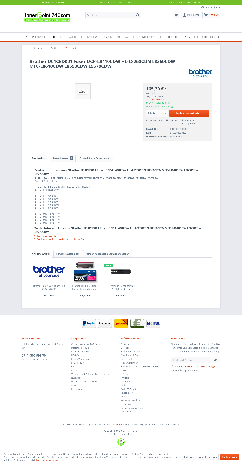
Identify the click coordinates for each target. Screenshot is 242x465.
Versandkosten (117, 424)
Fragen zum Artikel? (46, 235)
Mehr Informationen (47, 460)
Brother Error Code (131, 351)
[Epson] (186, 37)
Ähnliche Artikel (41, 253)
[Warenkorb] (211, 15)
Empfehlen (188, 123)
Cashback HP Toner (131, 355)
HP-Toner (126, 373)
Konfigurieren (229, 457)
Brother (125, 347)
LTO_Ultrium (77, 362)
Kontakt (75, 370)
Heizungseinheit (129, 362)
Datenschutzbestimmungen (201, 366)
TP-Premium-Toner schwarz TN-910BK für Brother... (121, 287)
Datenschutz (127, 411)
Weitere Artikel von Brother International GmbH (61, 238)
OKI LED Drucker (129, 389)
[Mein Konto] (191, 15)
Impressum (77, 389)
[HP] (81, 37)
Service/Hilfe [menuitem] (209, 7)
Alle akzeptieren (208, 457)
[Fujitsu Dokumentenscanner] (212, 37)
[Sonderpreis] (146, 37)
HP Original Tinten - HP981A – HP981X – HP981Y (141, 368)
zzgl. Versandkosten (155, 99)
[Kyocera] (92, 37)
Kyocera (125, 377)
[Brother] (58, 37)
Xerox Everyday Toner (132, 407)
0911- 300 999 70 (34, 355)
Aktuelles (126, 343)
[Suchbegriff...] (113, 15)
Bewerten (188, 120)
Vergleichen (154, 120)
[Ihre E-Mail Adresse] (190, 360)
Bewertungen (63, 158)
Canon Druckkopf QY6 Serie (85, 343)
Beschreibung (39, 158)
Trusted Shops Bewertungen (95, 158)
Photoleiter (127, 392)
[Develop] (173, 37)
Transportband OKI (131, 400)
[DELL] (161, 37)
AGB (73, 385)
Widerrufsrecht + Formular (85, 381)
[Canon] (72, 37)
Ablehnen (189, 457)
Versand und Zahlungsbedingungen (90, 373)
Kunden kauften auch (67, 253)
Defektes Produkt (80, 347)
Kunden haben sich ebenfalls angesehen (107, 253)
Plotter (124, 396)
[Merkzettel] (176, 15)
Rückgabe (76, 377)
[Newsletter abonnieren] (215, 360)
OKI (73, 366)
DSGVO (75, 355)
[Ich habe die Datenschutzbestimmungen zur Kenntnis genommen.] (172, 366)
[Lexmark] (106, 37)
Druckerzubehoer (80, 351)
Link (123, 385)
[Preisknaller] (40, 37)
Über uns (126, 404)
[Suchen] (137, 15)
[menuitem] (113, 15)
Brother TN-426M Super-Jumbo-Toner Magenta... (85, 287)
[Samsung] (129, 37)
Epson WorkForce (80, 358)
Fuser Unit (126, 358)
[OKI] (118, 37)
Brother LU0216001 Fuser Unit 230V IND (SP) (49, 287)
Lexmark (125, 381)
